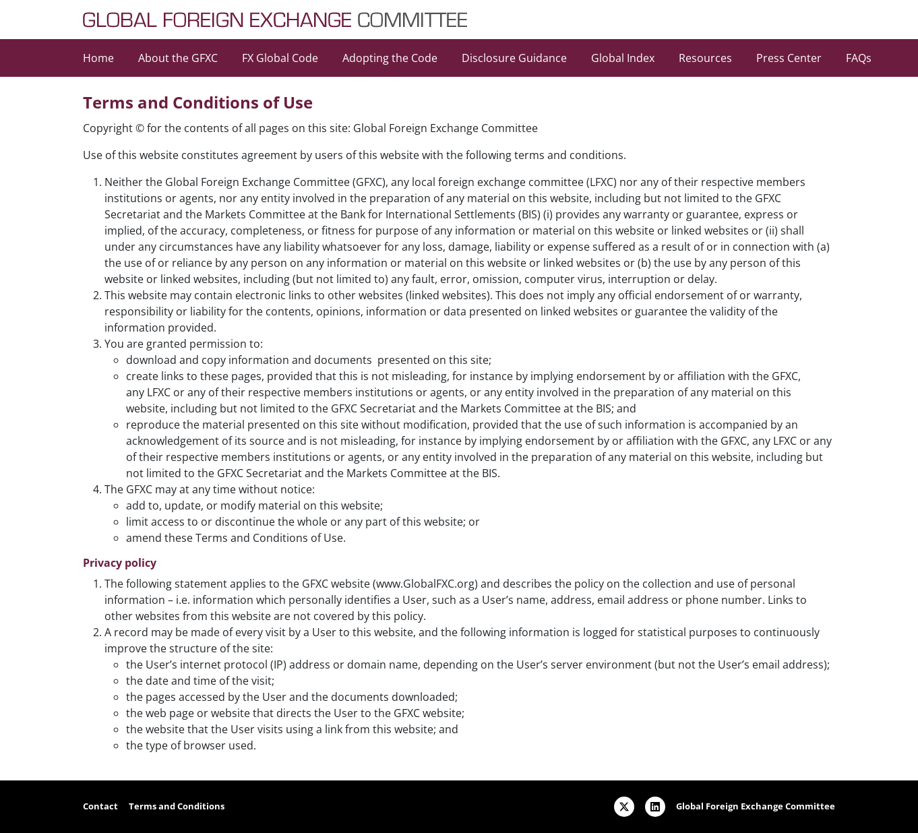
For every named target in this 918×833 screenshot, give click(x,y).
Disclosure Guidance (514, 58)
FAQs (858, 58)
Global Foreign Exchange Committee (755, 806)
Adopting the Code (389, 58)
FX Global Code (280, 58)
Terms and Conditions (176, 806)
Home (98, 58)
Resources (705, 58)
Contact (100, 806)
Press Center (789, 58)
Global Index (622, 58)
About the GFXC (178, 58)
